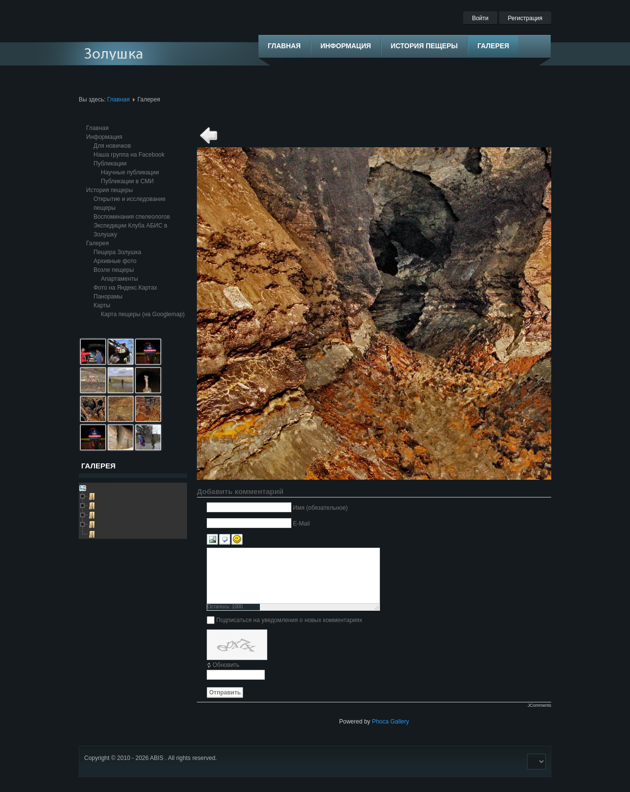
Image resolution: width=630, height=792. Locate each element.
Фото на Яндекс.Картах (125, 287)
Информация (104, 136)
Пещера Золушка (117, 252)
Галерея (97, 243)
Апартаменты (119, 278)
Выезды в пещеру (118, 524)
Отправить (225, 692)
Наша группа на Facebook (129, 154)
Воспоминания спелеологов (132, 216)
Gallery (399, 721)
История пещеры (109, 190)
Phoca (380, 721)
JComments (539, 705)
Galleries (99, 487)
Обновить (226, 664)
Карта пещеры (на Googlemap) (143, 314)
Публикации (110, 163)
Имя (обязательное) (320, 507)
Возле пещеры (114, 269)
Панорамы (108, 296)
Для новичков (112, 145)
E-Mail (301, 523)
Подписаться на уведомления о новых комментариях (289, 620)
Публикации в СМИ (127, 181)
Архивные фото (115, 261)
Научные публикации (130, 172)
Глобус (105, 533)
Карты (102, 305)
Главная (118, 99)
